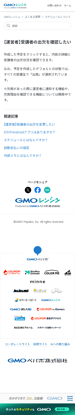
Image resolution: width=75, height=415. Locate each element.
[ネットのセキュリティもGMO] (37, 409)
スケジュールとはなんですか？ (26, 140)
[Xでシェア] (28, 190)
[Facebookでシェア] (37, 190)
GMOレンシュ (12, 17)
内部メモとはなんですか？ (22, 155)
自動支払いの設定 (16, 148)
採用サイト (40, 344)
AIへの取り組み (60, 344)
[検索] (37, 26)
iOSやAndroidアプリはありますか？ (29, 132)
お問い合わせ (54, 5)
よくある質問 (32, 17)
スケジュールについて (58, 17)
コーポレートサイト (17, 344)
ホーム (67, 5)
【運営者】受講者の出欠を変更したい (29, 124)
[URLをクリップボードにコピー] (47, 190)
